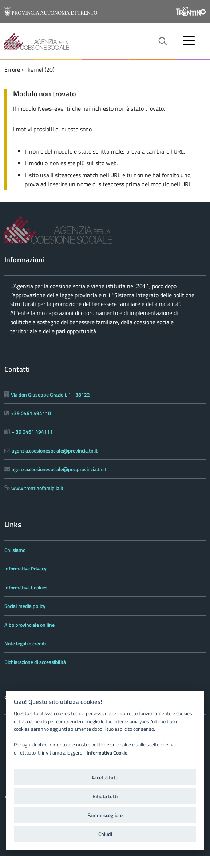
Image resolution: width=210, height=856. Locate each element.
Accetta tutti (105, 777)
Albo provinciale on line (29, 625)
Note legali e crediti (25, 643)
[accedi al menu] (189, 40)
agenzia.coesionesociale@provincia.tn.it (55, 450)
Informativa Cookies (26, 587)
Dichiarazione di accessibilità (35, 662)
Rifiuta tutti (105, 796)
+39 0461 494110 (31, 413)
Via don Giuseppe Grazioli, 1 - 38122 (50, 394)
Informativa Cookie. (107, 753)
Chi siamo (14, 550)
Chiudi (105, 834)
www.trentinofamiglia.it (37, 488)
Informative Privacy (25, 568)
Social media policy (24, 606)
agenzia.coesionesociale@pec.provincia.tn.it (59, 469)
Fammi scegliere (105, 815)
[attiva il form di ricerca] (162, 41)
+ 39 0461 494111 (32, 431)
